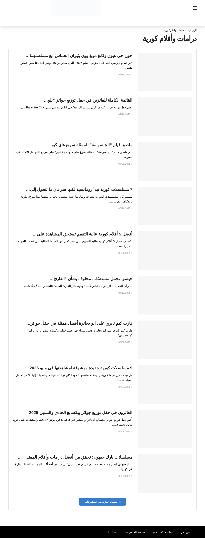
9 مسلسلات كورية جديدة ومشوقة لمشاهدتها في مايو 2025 (80, 368)
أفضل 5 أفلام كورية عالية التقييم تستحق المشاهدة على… (82, 234)
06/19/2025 (125, 208)
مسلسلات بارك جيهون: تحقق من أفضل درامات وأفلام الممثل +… (75, 457)
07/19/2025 (125, 74)
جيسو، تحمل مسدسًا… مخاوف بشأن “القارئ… (91, 278)
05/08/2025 (125, 342)
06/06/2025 (125, 253)
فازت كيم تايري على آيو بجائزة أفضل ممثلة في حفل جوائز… (79, 323)
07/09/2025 (125, 163)
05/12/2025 (125, 293)
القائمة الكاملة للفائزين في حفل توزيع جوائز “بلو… (88, 100)
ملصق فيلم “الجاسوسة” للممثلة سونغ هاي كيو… (89, 144)
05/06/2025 (125, 431)
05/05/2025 (125, 476)
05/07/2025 (125, 387)
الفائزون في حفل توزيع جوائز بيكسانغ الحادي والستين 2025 (80, 412)
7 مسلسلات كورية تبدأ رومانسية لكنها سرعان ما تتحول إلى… (79, 189)
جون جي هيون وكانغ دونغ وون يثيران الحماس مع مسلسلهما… (79, 55)
